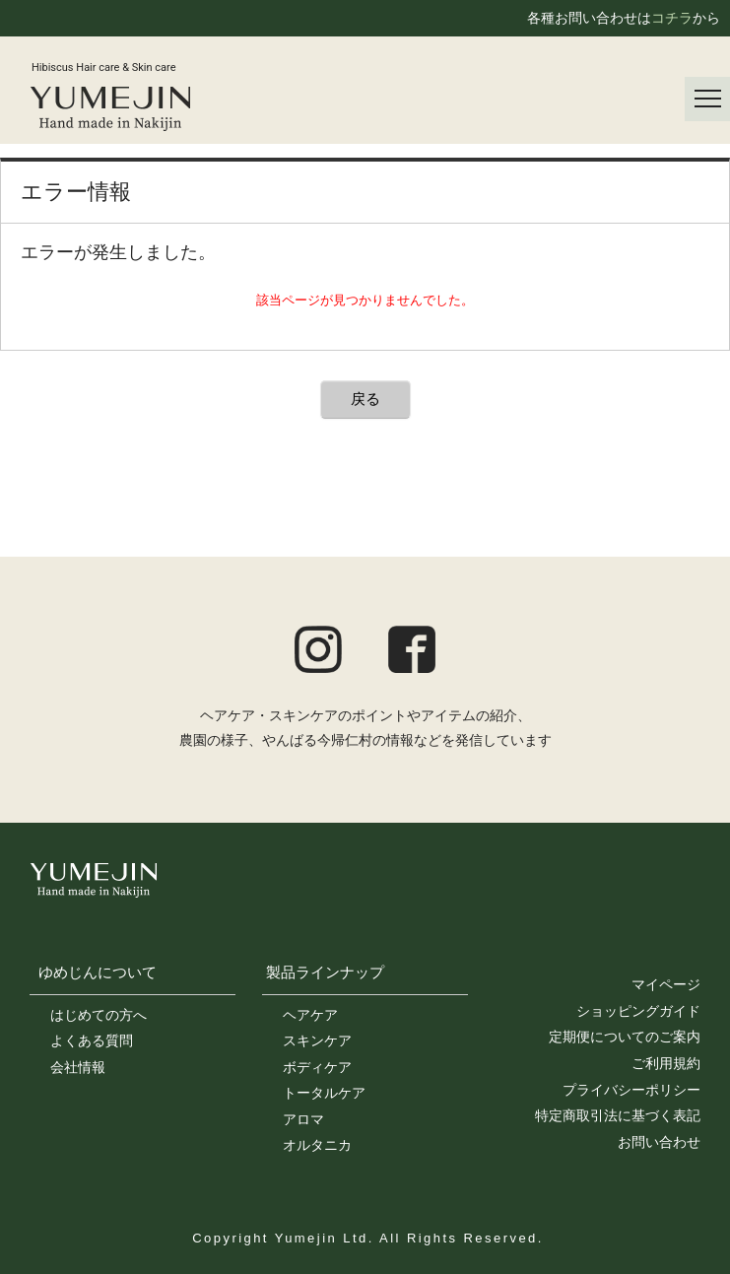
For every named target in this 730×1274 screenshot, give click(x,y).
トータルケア (324, 1093)
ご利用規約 (665, 1063)
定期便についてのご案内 (624, 1036)
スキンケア (317, 1040)
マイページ (665, 984)
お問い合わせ (659, 1142)
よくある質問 (91, 1040)
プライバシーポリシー (631, 1090)
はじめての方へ (98, 1015)
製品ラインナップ (325, 972)
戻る (365, 398)
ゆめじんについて (97, 972)
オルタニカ (317, 1145)
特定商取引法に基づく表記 (617, 1115)
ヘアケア (310, 1015)
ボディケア (317, 1067)
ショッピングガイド (638, 1011)
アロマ (303, 1119)
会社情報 (77, 1067)
